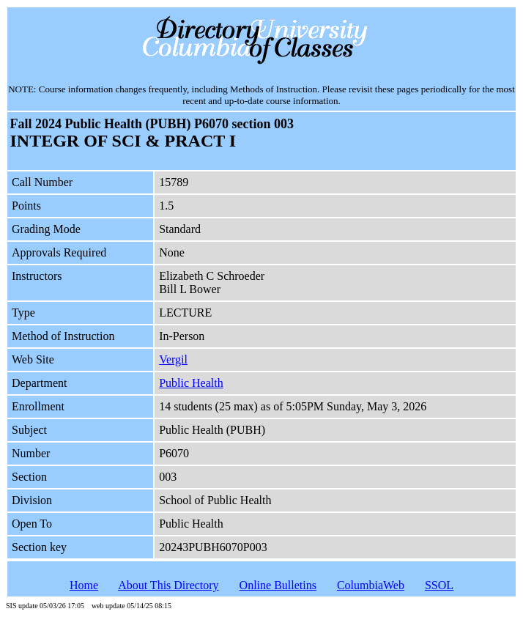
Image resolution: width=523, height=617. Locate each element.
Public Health (191, 383)
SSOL (439, 585)
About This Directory (168, 585)
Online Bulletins (278, 585)
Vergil (173, 359)
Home (84, 585)
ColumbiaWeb (370, 585)
